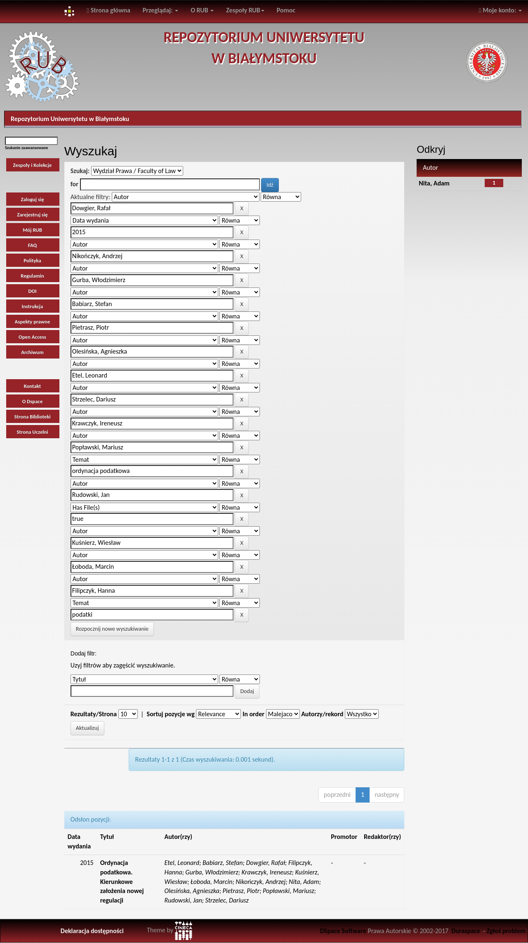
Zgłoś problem (506, 931)
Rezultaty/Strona (94, 714)
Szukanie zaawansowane (26, 147)
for (74, 184)
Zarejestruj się (32, 214)
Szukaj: (80, 171)
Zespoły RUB (245, 10)
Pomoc (286, 10)
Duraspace (465, 931)
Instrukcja (32, 306)
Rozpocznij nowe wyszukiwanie (112, 628)
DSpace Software (343, 931)
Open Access (32, 337)
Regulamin (32, 276)
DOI (32, 291)
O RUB (202, 10)
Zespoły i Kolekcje (32, 165)
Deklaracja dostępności (92, 931)
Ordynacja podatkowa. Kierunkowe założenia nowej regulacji (122, 881)
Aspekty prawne (32, 321)
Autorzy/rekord (322, 714)
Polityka (32, 260)
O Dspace (32, 401)
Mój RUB (32, 230)
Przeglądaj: (160, 10)
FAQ (32, 245)
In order (253, 714)
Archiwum (32, 352)
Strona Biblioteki (32, 416)
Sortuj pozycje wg (171, 714)
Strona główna (108, 10)
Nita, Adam (434, 183)
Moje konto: (500, 10)
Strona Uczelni (32, 432)
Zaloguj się (32, 199)
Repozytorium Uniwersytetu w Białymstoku (70, 119)
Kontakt (32, 386)
